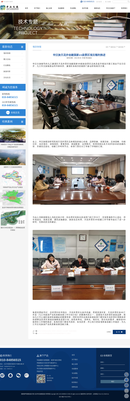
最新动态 (113, 47)
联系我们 (75, 382)
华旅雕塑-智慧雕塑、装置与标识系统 (49, 360)
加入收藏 (108, 1)
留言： (103, 374)
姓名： (103, 362)
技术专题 (75, 378)
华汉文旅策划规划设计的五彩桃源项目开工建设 (55, 333)
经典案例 (12, 121)
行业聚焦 (12, 65)
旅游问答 (12, 71)
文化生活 (12, 77)
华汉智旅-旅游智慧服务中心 (46, 368)
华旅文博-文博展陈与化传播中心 (47, 366)
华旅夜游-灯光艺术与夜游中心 (47, 363)
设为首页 (99, 1)
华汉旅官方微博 (8, 1)
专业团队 (75, 373)
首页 (107, 47)
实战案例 (75, 369)
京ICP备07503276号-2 (65, 397)
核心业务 (75, 364)
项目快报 (12, 53)
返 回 (118, 332)
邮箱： (103, 368)
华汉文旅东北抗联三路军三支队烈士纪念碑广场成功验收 (58, 331)
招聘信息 (75, 387)
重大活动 (12, 59)
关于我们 (75, 359)
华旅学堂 (40, 371)
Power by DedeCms (103, 394)
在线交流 (13, 112)
